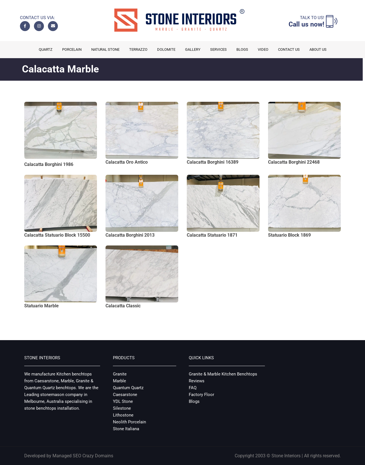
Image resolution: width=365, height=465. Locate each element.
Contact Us (289, 49)
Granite (120, 374)
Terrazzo (138, 49)
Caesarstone (125, 394)
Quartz (45, 49)
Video (263, 49)
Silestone (122, 408)
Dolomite (166, 49)
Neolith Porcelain (129, 422)
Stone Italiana (126, 428)
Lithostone (123, 415)
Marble (119, 380)
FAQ (192, 387)
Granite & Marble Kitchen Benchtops (223, 374)
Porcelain (72, 49)
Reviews (196, 380)
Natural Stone (105, 49)
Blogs (242, 49)
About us (318, 49)
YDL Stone (123, 401)
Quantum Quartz (128, 387)
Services (218, 49)
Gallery (192, 49)
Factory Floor (201, 394)
